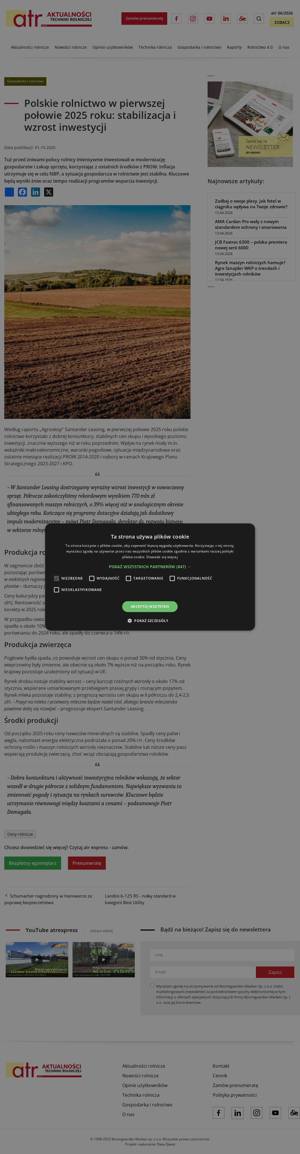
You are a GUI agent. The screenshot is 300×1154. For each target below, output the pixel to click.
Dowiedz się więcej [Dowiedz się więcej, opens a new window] (162, 556)
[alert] (150, 577)
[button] (150, 566)
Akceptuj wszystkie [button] (150, 606)
